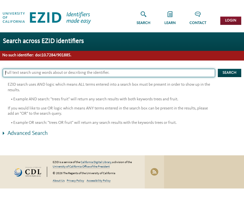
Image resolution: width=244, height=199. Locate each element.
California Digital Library (96, 162)
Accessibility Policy (99, 180)
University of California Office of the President (81, 166)
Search (143, 23)
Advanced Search (27, 133)
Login (230, 20)
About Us (59, 180)
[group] (170, 19)
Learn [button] (170, 23)
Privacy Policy (75, 180)
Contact (197, 23)
